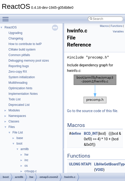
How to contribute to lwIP (25, 44)
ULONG (74, 164)
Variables (118, 31)
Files (11, 127)
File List (17, 132)
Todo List (14, 99)
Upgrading (15, 33)
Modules (14, 110)
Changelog (15, 38)
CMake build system (22, 49)
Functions (116, 26)
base (19, 138)
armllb (24, 149)
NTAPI (86, 164)
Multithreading (17, 82)
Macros (104, 26)
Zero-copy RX (17, 71)
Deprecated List (19, 105)
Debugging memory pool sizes (28, 60)
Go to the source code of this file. (92, 111)
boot (19, 143)
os (26, 165)
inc (26, 160)
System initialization (21, 77)
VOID (99, 170)
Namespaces (17, 116)
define (76, 133)
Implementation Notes (23, 94)
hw (26, 154)
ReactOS (10, 27)
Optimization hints (20, 88)
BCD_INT (91, 133)
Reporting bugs (18, 66)
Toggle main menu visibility (6, 16)
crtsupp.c (30, 171)
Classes (13, 121)
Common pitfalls (19, 55)
